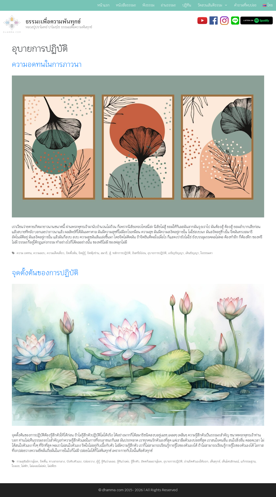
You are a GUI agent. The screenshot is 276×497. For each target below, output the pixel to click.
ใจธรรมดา (207, 253)
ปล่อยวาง (89, 461)
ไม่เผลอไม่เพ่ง (38, 466)
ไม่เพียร (52, 466)
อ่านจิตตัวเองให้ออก (196, 461)
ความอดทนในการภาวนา (47, 64)
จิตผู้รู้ (81, 253)
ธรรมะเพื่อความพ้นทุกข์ (53, 22)
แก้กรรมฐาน (248, 461)
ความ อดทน (24, 253)
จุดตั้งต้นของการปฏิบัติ (45, 272)
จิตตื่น (43, 461)
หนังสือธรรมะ (126, 5)
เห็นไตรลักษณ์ (230, 461)
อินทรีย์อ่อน (139, 253)
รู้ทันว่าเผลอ (108, 461)
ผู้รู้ (98, 461)
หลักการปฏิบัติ (121, 253)
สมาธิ (104, 253)
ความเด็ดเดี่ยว (55, 253)
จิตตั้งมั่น (71, 253)
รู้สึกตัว (135, 461)
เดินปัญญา (192, 253)
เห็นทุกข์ (215, 461)
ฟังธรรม (148, 5)
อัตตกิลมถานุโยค (151, 461)
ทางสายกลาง (57, 461)
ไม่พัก (24, 466)
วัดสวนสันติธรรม (214, 5)
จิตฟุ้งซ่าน (93, 253)
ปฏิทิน (186, 5)
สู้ (110, 253)
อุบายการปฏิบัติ (156, 253)
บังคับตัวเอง (74, 461)
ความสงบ (39, 253)
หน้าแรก (103, 5)
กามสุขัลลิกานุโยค (27, 461)
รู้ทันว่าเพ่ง (123, 461)
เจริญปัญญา (176, 253)
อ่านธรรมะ (168, 5)
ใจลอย (16, 466)
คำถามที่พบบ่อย (245, 5)
